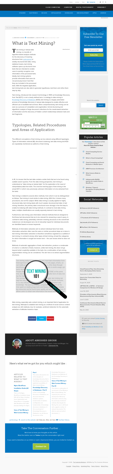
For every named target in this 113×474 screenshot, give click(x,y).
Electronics (33, 13)
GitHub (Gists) (85, 237)
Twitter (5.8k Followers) (88, 213)
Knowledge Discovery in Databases (24, 100)
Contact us (93, 250)
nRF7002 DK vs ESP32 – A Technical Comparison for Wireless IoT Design (91, 287)
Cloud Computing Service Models (94, 153)
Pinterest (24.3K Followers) (89, 208)
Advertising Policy (84, 467)
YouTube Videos (64, 420)
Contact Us (92, 2)
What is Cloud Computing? (94, 158)
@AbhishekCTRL (54, 346)
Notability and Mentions (92, 327)
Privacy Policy (74, 467)
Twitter (41, 318)
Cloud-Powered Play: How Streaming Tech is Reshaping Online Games (92, 270)
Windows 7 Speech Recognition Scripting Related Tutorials (95, 189)
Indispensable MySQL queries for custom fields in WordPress (94, 181)
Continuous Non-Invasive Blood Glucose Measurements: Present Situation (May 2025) (93, 305)
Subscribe (94, 55)
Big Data (44, 13)
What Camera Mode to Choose (93, 174)
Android (103, 13)
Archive (77, 2)
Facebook (32, 318)
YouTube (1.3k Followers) (89, 227)
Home (70, 2)
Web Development (83, 13)
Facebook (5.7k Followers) (89, 218)
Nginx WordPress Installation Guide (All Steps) (22, 388)
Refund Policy (104, 467)
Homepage (88, 142)
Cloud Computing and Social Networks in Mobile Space (95, 163)
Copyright (66, 467)
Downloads (69, 13)
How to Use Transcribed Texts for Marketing (90, 278)
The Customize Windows (15, 7)
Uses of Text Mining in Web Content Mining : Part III (60, 383)
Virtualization (56, 13)
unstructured (27, 59)
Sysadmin (22, 13)
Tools (83, 2)
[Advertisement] (37, 21)
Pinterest (50, 318)
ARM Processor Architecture (95, 169)
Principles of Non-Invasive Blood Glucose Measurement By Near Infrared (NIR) (93, 295)
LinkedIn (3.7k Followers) (89, 222)
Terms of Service (94, 467)
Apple (94, 13)
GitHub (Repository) (87, 232)
